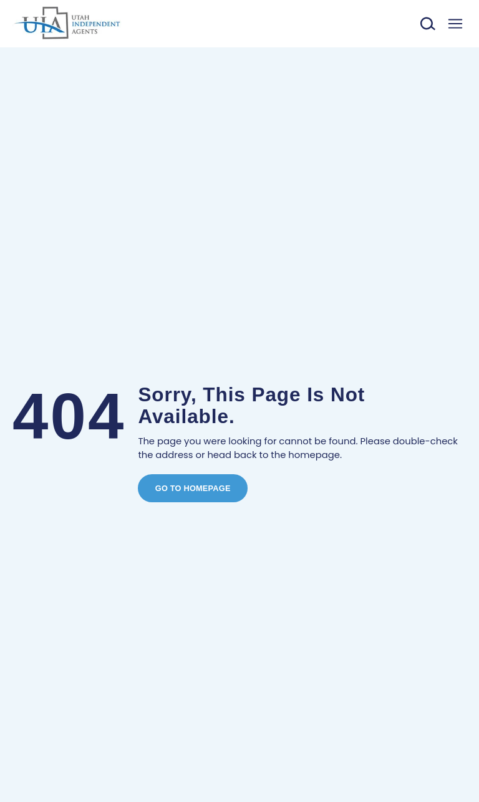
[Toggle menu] (455, 24)
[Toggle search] (428, 24)
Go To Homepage (193, 488)
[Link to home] (67, 23)
